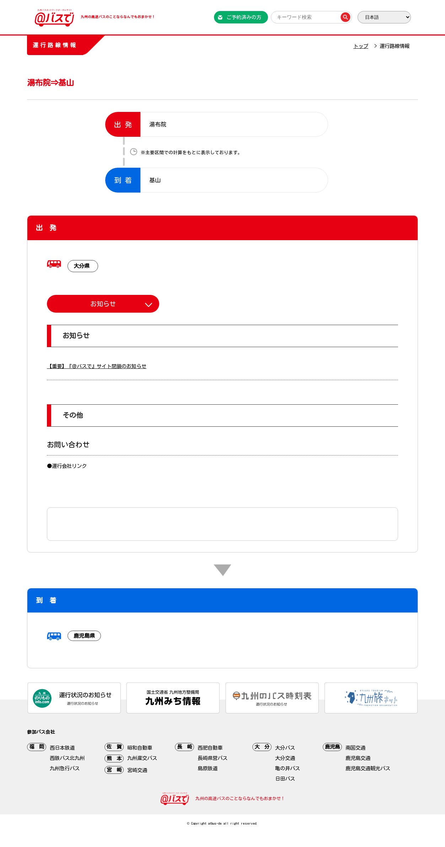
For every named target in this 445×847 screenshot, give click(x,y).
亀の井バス (287, 768)
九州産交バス (142, 758)
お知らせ (103, 304)
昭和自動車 (139, 747)
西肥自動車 (210, 747)
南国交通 (355, 747)
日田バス (285, 778)
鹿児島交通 (357, 758)
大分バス (285, 747)
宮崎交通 (137, 770)
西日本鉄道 (62, 747)
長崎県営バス (212, 758)
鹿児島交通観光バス (367, 768)
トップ (360, 46)
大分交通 (285, 758)
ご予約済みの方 (243, 17)
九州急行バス (65, 768)
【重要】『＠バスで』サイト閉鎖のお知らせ (96, 366)
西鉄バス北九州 (67, 758)
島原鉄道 (208, 768)
